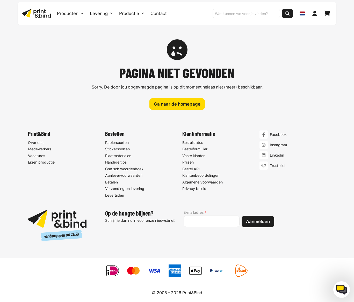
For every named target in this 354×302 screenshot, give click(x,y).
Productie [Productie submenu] (131, 13)
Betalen (111, 182)
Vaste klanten (193, 155)
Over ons (35, 142)
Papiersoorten (117, 142)
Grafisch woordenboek (124, 169)
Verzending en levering (124, 189)
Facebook (278, 134)
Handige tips (116, 162)
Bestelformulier (194, 149)
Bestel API (191, 169)
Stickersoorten (117, 149)
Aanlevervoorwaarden (123, 175)
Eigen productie (41, 162)
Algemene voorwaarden (202, 182)
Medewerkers (39, 149)
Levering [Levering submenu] (101, 13)
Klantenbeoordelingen (200, 175)
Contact (158, 13)
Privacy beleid (194, 189)
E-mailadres (195, 212)
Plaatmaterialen (118, 155)
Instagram (278, 145)
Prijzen (188, 162)
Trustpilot (278, 166)
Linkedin (277, 155)
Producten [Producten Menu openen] (70, 13)
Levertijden (114, 195)
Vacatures (36, 155)
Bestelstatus (192, 142)
